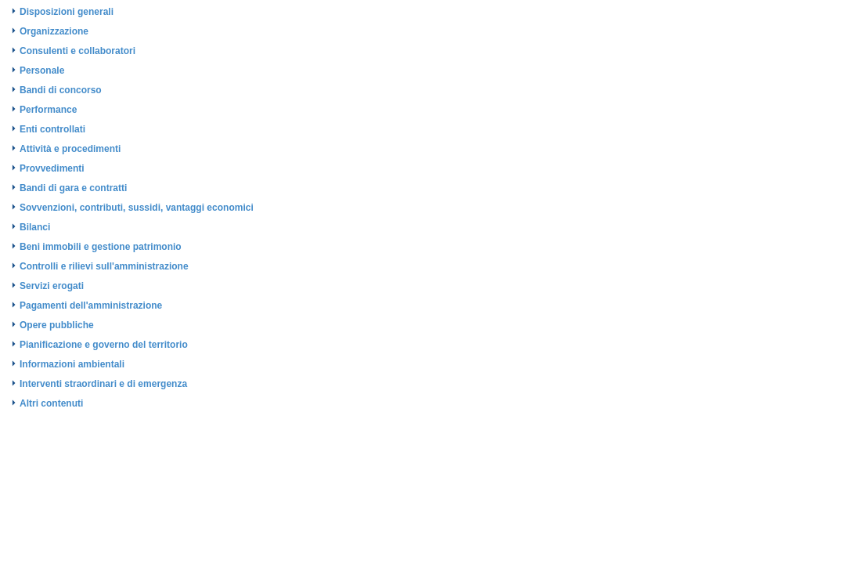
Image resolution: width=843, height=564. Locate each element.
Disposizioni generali (66, 11)
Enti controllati (52, 129)
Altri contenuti (51, 403)
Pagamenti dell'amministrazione (91, 305)
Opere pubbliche (57, 325)
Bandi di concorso (61, 90)
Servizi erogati (52, 285)
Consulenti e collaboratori (77, 50)
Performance (48, 109)
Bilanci (35, 227)
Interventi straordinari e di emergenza (103, 383)
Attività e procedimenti (70, 148)
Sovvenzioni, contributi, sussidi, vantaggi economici (137, 207)
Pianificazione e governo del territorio (104, 344)
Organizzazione (54, 31)
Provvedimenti (52, 168)
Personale (42, 70)
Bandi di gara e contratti (73, 188)
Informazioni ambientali (72, 364)
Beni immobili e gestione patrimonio (101, 246)
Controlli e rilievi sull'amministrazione (104, 266)
